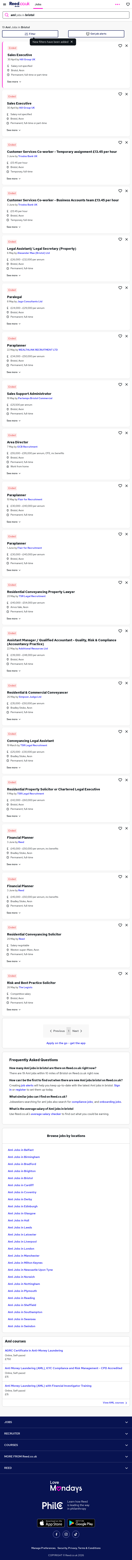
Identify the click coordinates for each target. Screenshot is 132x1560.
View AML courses (115, 1403)
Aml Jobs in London (21, 1248)
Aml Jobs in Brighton (22, 1171)
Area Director (17, 442)
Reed (21, 842)
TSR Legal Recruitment (32, 596)
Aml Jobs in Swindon (21, 1326)
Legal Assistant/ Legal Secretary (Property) (41, 249)
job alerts (27, 1085)
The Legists (25, 987)
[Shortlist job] (120, 45)
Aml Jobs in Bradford (22, 1164)
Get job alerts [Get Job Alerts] (96, 34)
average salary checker (46, 1114)
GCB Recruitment (27, 446)
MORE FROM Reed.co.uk (66, 1456)
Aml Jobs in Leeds (20, 1227)
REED (66, 1468)
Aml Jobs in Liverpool (22, 1241)
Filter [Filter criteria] (30, 34)
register (21, 1089)
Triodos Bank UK (27, 156)
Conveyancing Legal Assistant (30, 741)
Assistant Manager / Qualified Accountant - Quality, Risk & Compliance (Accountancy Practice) (61, 642)
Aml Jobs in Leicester (22, 1234)
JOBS (66, 1422)
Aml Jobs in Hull (18, 1220)
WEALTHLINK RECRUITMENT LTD (38, 349)
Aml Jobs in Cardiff (21, 1185)
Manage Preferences (43, 1548)
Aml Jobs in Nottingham (24, 1284)
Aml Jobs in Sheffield (22, 1305)
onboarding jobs (110, 1102)
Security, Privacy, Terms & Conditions (79, 1548)
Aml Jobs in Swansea (22, 1319)
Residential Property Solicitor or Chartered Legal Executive (53, 789)
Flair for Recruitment (30, 499)
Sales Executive (20, 55)
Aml (8, 27)
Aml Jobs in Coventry (22, 1192)
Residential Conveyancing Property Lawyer (41, 592)
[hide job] (126, 45)
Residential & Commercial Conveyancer (37, 692)
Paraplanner (16, 345)
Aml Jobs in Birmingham (24, 1157)
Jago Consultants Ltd (29, 301)
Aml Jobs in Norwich (21, 1277)
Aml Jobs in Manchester (23, 1256)
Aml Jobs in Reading (21, 1298)
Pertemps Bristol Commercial (35, 398)
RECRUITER (66, 1433)
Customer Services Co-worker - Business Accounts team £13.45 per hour (63, 200)
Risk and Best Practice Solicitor (31, 983)
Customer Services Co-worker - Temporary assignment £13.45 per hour (62, 152)
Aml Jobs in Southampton (25, 1312)
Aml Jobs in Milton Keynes (25, 1263)
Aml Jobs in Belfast (21, 1150)
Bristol (25, 27)
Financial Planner (20, 838)
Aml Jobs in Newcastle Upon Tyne (30, 1270)
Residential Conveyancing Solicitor (34, 934)
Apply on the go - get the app (66, 1043)
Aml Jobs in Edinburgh (23, 1206)
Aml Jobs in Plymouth (22, 1291)
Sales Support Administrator (29, 394)
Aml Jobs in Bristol (20, 1178)
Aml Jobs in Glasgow (22, 1213)
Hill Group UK (27, 59)
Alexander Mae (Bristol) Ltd (33, 253)
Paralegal (14, 297)
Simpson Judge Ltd (30, 696)
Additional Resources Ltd (33, 648)
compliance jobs (82, 1102)
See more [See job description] (14, 82)
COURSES (66, 1445)
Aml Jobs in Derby (20, 1199)
